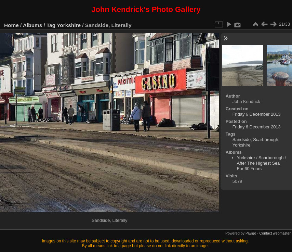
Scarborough (265, 139)
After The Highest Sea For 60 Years (258, 166)
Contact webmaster (275, 233)
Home (11, 25)
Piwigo (250, 233)
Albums (32, 25)
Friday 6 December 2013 (257, 114)
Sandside (242, 139)
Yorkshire (69, 25)
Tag (51, 25)
